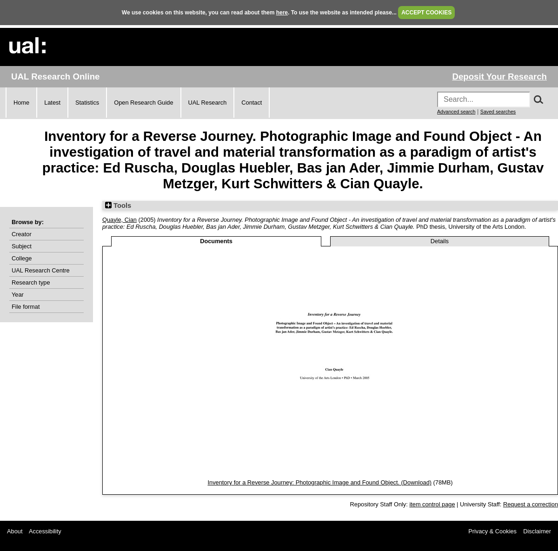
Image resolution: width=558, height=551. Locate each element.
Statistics (87, 102)
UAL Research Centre (41, 270)
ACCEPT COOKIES (426, 12)
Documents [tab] (216, 241)
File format (26, 306)
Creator (22, 234)
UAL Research (207, 102)
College (22, 258)
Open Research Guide (143, 102)
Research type (31, 282)
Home (21, 102)
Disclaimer (537, 531)
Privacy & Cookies (492, 531)
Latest (52, 102)
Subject (22, 246)
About (14, 531)
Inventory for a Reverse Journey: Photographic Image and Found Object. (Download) (319, 482)
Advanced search (456, 111)
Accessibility (45, 531)
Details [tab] (440, 241)
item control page (432, 504)
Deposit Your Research (499, 76)
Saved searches (498, 111)
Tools (118, 205)
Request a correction (530, 504)
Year (18, 294)
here (282, 12)
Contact (251, 102)
